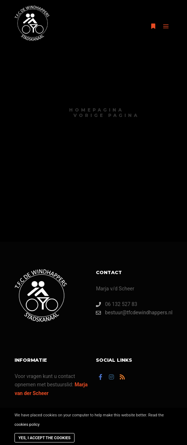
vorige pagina (106, 115)
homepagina (96, 110)
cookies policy (27, 424)
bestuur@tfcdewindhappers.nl (134, 312)
